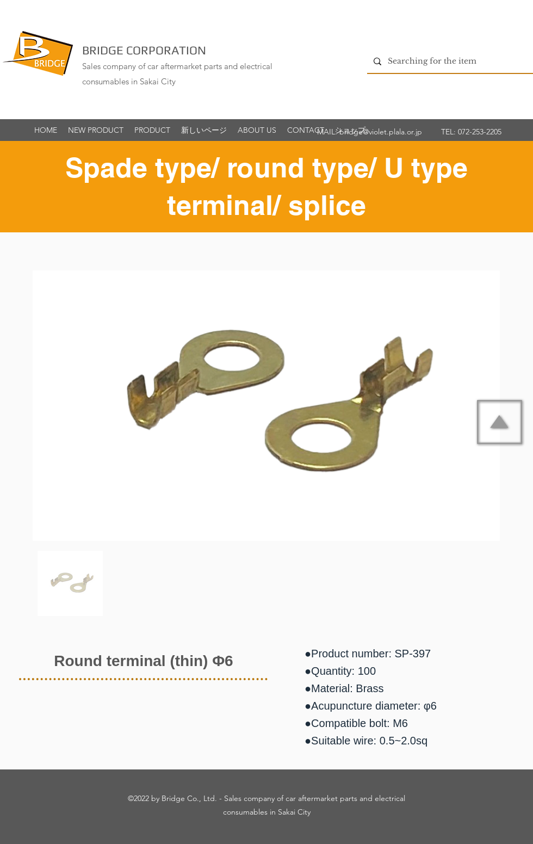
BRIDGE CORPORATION (144, 50)
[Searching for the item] (449, 61)
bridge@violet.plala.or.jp (380, 132)
